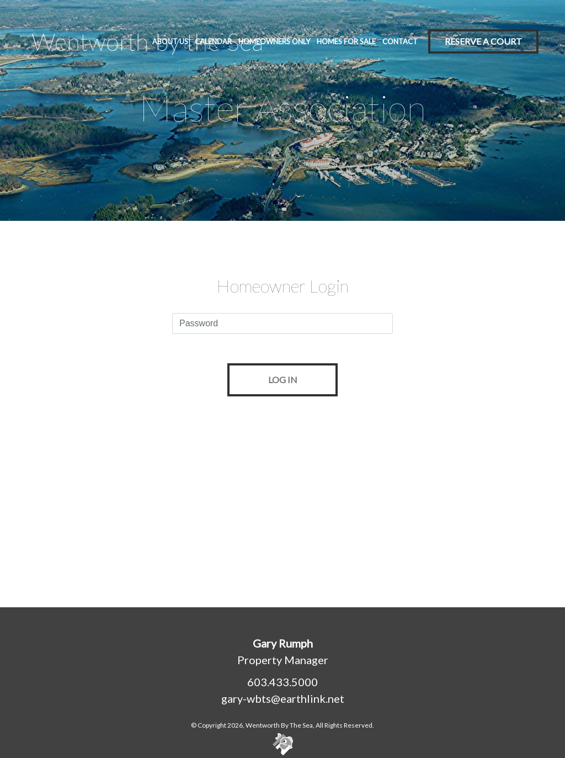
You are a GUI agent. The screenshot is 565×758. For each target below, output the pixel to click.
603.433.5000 (282, 681)
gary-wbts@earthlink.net (282, 698)
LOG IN (282, 379)
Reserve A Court (483, 41)
